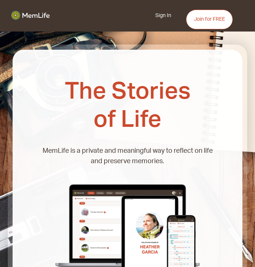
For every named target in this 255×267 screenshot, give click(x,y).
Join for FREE (209, 19)
